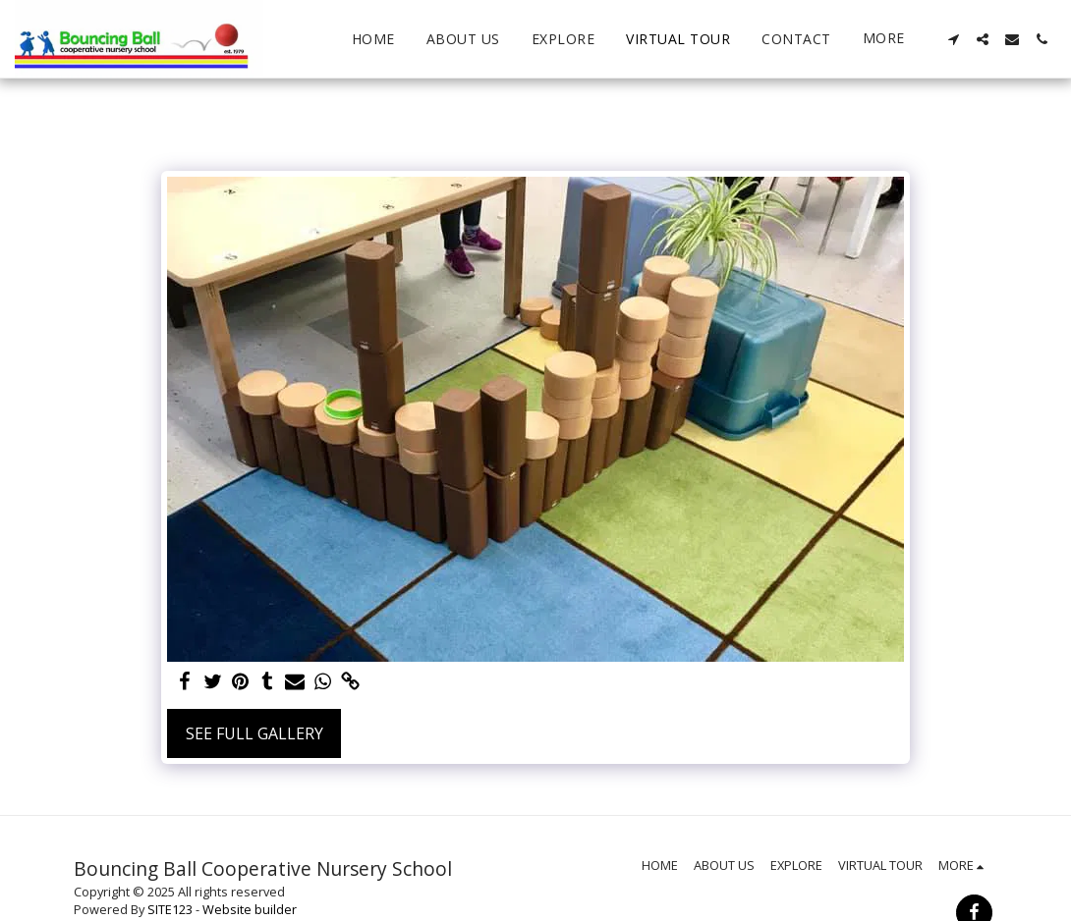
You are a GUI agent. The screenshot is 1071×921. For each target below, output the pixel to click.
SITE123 (170, 909)
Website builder (249, 909)
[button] (953, 39)
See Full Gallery (254, 733)
